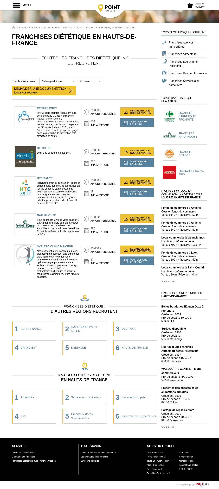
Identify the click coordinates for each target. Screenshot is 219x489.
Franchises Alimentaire (183, 54)
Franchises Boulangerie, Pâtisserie (183, 63)
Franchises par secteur (34, 27)
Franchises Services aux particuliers (184, 82)
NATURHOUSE (46, 215)
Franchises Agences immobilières (181, 44)
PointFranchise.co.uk (156, 457)
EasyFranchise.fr (154, 469)
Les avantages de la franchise (94, 457)
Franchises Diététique (68, 27)
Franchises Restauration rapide (188, 73)
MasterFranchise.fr (155, 465)
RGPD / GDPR (185, 469)
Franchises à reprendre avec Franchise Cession (34, 461)
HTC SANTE (45, 178)
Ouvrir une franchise (90, 461)
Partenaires (184, 453)
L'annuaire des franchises (23, 457)
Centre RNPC (47, 108)
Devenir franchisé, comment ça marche (98, 453)
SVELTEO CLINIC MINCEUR (55, 246)
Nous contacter (186, 457)
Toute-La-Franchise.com (158, 461)
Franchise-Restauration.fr (158, 473)
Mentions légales (186, 461)
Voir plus (169, 281)
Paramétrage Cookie (188, 465)
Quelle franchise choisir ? (23, 453)
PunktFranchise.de (155, 453)
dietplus (43, 148)
